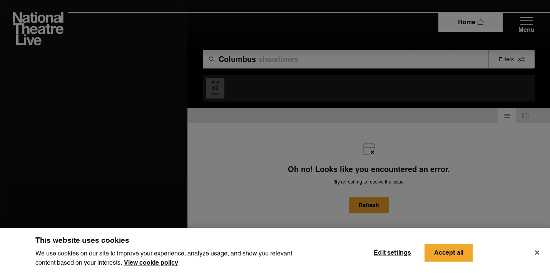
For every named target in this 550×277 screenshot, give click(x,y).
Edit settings (392, 258)
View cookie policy (151, 268)
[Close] (537, 258)
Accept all (449, 258)
